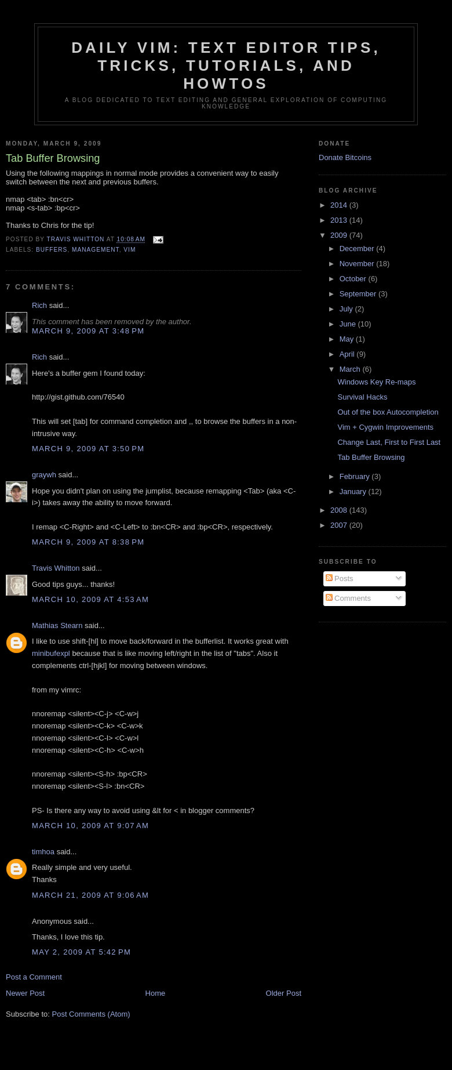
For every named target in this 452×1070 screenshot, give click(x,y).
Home (155, 993)
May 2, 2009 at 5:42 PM (81, 952)
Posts (339, 578)
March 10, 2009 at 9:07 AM (90, 825)
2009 (339, 235)
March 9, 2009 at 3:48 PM (88, 331)
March (351, 369)
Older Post (283, 993)
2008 (339, 510)
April (348, 354)
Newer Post (25, 993)
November (358, 263)
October (354, 278)
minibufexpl (51, 653)
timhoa (43, 851)
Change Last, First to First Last (388, 442)
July (347, 308)
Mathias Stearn (57, 625)
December (358, 248)
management (95, 249)
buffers (51, 249)
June (349, 324)
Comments (348, 598)
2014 (339, 205)
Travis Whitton (56, 568)
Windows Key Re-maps (376, 382)
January (354, 491)
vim (129, 249)
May (348, 339)
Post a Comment (34, 977)
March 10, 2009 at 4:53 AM (90, 599)
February (356, 476)
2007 (339, 525)
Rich (39, 305)
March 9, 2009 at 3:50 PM (88, 448)
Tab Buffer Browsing (370, 457)
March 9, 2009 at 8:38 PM (88, 542)
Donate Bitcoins (345, 157)
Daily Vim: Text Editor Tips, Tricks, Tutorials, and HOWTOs (226, 65)
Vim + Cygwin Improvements (385, 427)
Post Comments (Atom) (91, 1014)
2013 (339, 220)
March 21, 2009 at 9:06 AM (90, 895)
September (359, 293)
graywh (44, 474)
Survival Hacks (362, 397)
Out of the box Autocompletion (387, 412)
